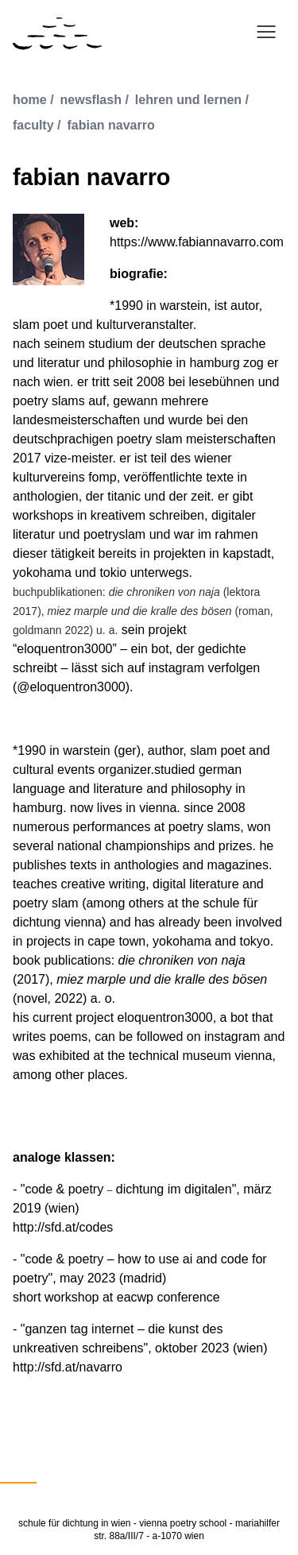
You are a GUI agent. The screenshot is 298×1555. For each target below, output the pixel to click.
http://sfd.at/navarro (67, 1367)
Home (30, 99)
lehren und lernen (188, 99)
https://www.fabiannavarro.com (197, 242)
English (66, 1472)
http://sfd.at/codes (63, 1227)
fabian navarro (110, 125)
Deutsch (18, 1472)
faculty (33, 125)
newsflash (91, 99)
